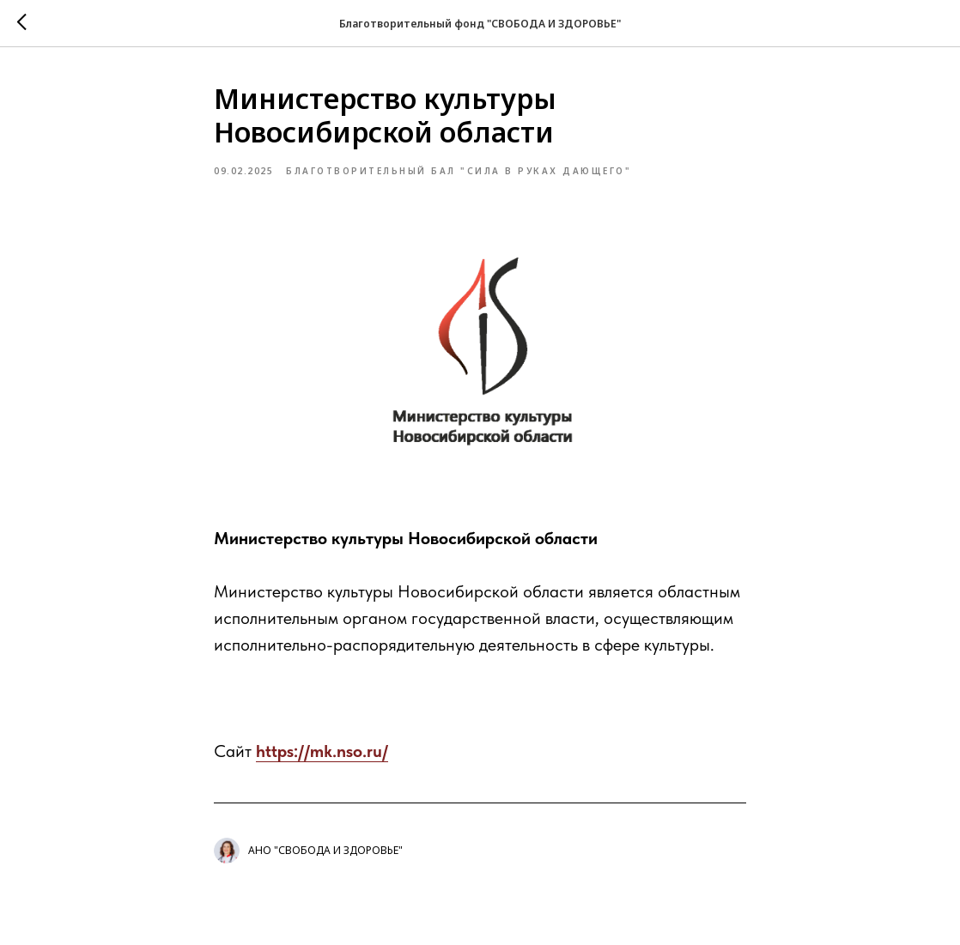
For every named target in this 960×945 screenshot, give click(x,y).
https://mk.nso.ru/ (322, 751)
